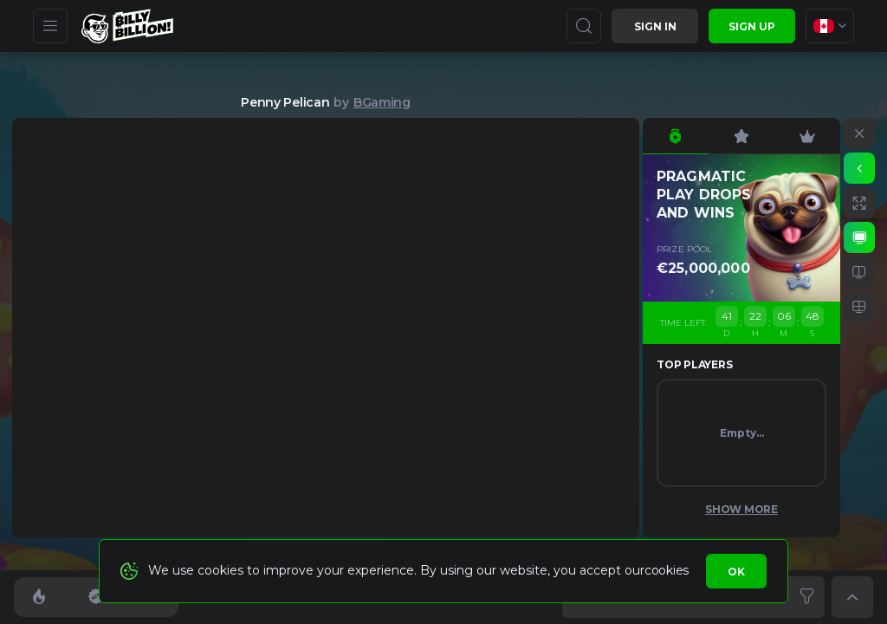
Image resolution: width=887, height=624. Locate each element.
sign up (751, 26)
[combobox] (830, 26)
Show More (741, 509)
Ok (736, 571)
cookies (666, 570)
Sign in (655, 26)
